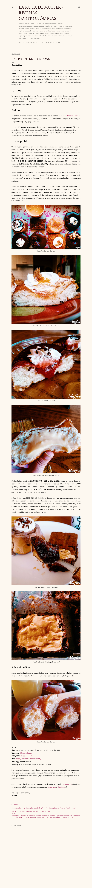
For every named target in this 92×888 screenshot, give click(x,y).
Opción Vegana (59, 808)
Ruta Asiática (36, 43)
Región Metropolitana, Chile (40, 811)
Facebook (61, 787)
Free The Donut (73, 116)
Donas (28, 808)
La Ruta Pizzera (52, 43)
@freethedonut (25, 753)
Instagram (24, 43)
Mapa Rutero (66, 784)
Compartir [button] (15, 805)
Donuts (33, 808)
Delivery (22, 808)
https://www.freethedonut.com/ (29, 759)
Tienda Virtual (70, 808)
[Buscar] (79, 6)
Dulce (39, 808)
